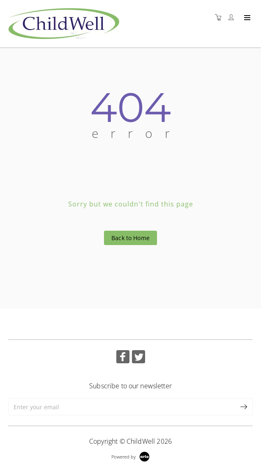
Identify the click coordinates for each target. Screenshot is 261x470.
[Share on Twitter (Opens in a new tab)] (138, 357)
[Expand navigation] (246, 18)
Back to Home (130, 238)
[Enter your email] (122, 406)
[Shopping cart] (220, 17)
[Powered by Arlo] (130, 456)
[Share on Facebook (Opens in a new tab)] (122, 357)
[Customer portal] (233, 17)
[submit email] (244, 406)
